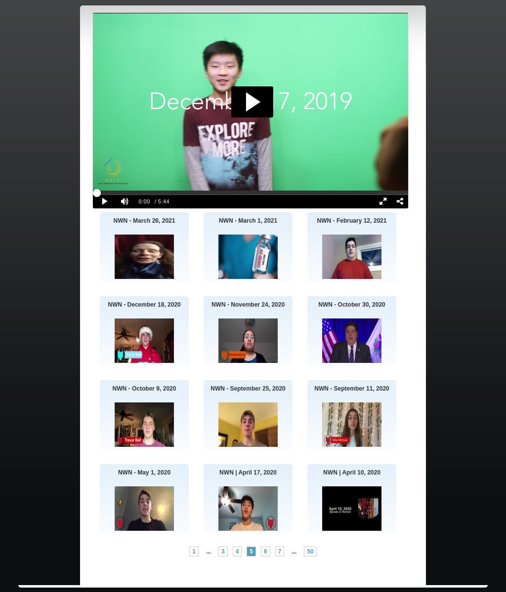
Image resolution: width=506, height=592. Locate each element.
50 (310, 551)
